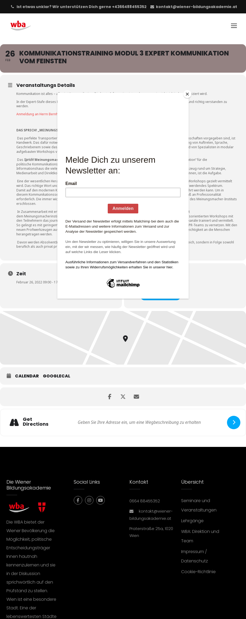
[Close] (187, 94)
